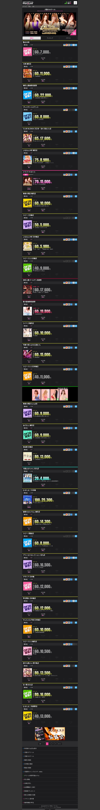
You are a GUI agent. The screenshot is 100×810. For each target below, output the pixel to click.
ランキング (50, 38)
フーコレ (25, 6)
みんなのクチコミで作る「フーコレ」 (50, 806)
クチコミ (68, 38)
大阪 (33, 6)
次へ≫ (59, 743)
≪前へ (40, 743)
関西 (29, 6)
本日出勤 (43, 58)
